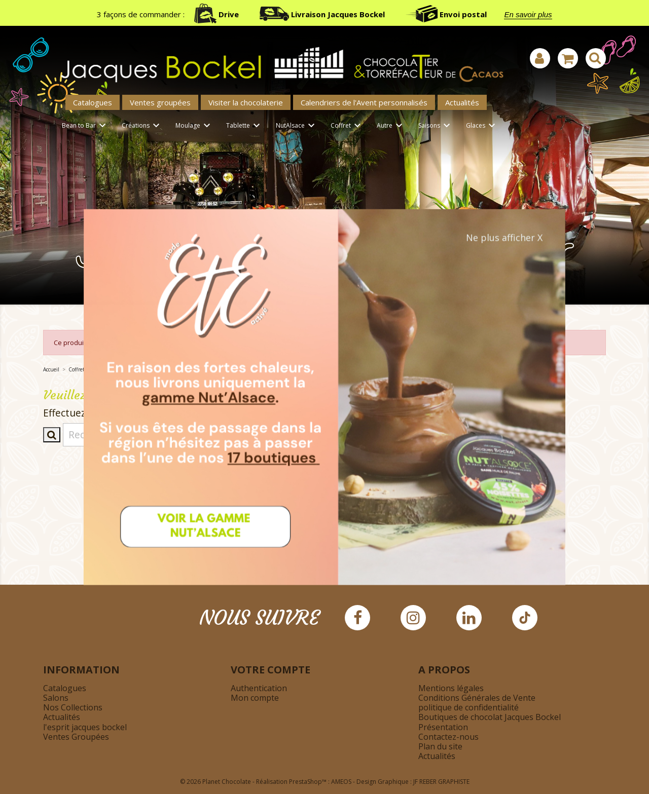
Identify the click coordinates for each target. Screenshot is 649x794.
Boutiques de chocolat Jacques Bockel (489, 717)
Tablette (244, 126)
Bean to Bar (85, 126)
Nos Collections (72, 707)
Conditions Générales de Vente (476, 697)
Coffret (347, 126)
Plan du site (440, 746)
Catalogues (92, 102)
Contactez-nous (448, 736)
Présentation (443, 727)
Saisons (435, 126)
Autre (391, 126)
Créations (142, 126)
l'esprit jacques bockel (85, 727)
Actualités (462, 102)
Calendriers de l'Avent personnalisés (364, 102)
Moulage (194, 126)
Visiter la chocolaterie (245, 102)
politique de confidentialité (468, 707)
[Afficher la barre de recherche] (596, 58)
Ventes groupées (160, 102)
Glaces (482, 126)
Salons (55, 697)
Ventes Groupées (76, 736)
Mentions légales (451, 688)
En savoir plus (528, 14)
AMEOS (341, 781)
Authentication (259, 688)
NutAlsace (297, 126)
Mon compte (255, 697)
